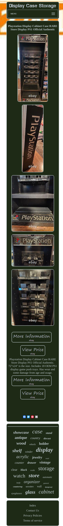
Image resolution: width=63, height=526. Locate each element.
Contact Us (32, 510)
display (44, 450)
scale (32, 470)
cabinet (46, 492)
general (46, 483)
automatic (47, 477)
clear (14, 469)
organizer (32, 481)
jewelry (37, 457)
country (35, 438)
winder (29, 451)
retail (47, 458)
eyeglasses (16, 493)
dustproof (48, 487)
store (34, 475)
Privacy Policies (32, 515)
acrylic (22, 456)
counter (19, 462)
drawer (31, 462)
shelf (17, 450)
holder (44, 444)
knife (18, 483)
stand (49, 433)
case (37, 431)
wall (39, 486)
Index (32, 505)
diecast (47, 438)
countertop (18, 486)
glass (30, 492)
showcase (21, 432)
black (24, 469)
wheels (32, 444)
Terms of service (32, 520)
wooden (30, 486)
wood (21, 443)
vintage (45, 462)
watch (19, 475)
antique (21, 438)
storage (46, 468)
